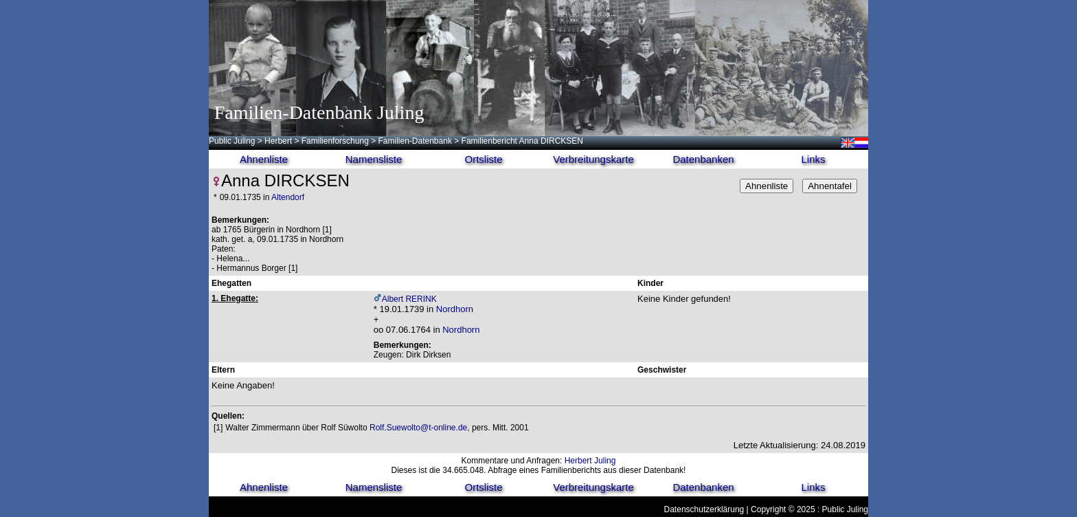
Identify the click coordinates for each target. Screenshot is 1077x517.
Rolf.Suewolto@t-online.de (418, 427)
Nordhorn (454, 309)
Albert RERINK (409, 299)
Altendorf (287, 197)
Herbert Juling (590, 460)
